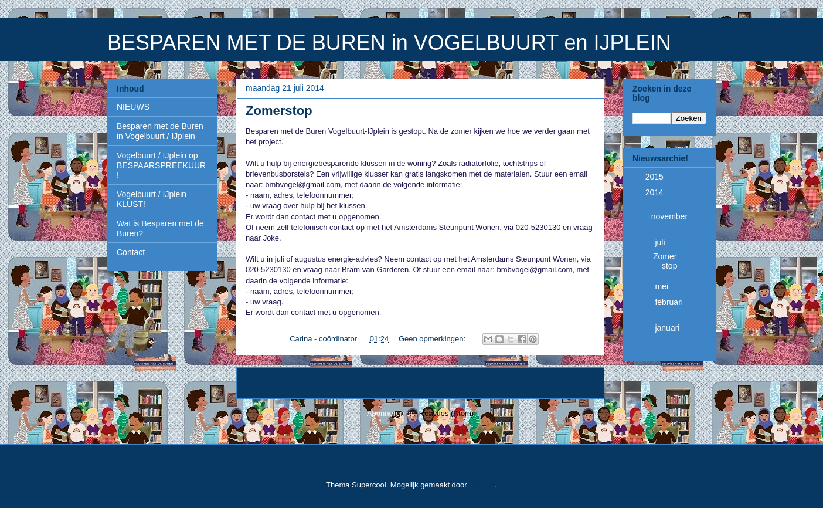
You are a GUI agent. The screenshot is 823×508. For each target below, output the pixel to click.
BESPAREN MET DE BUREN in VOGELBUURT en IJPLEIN (389, 43)
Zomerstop (279, 110)
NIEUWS (133, 106)
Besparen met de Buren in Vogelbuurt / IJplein (160, 131)
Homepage (424, 383)
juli (661, 242)
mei (662, 286)
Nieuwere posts (277, 383)
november (669, 216)
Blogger (482, 484)
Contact (131, 252)
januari (667, 328)
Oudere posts (567, 383)
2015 (655, 176)
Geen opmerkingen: (433, 338)
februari (668, 302)
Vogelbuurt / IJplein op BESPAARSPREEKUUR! (161, 165)
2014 (655, 192)
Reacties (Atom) (446, 413)
